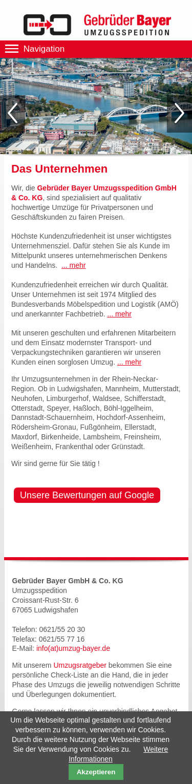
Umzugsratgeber (79, 665)
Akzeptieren (96, 772)
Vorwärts (179, 114)
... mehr (73, 265)
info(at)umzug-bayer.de (73, 648)
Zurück (12, 114)
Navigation (44, 49)
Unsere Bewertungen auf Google (87, 495)
